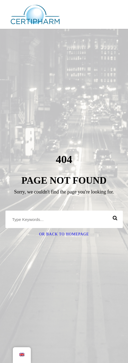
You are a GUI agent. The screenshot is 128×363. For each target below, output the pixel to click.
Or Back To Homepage (64, 234)
